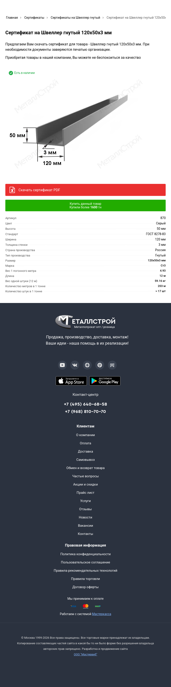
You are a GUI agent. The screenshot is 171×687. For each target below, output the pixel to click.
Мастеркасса (101, 614)
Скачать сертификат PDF (39, 190)
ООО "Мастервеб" (85, 654)
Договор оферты (85, 587)
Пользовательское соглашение (85, 562)
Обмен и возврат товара (85, 468)
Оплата (85, 443)
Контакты (85, 534)
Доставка (85, 451)
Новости (85, 517)
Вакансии (85, 526)
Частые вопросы (85, 476)
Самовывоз (85, 460)
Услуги (85, 501)
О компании (85, 435)
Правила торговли (85, 579)
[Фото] (79, 122)
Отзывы (85, 509)
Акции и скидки (85, 484)
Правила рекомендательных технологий (85, 571)
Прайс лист (85, 493)
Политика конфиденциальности (85, 554)
